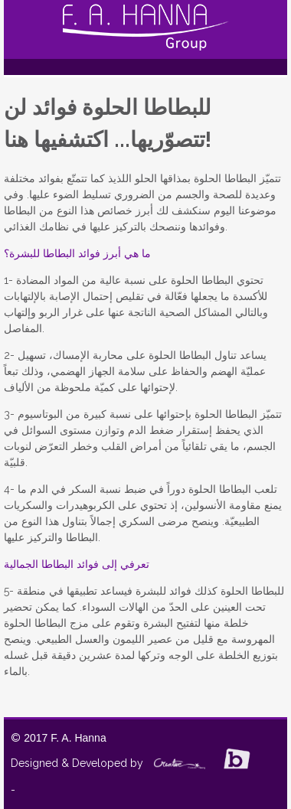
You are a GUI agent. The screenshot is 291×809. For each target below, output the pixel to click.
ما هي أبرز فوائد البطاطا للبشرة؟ (77, 253)
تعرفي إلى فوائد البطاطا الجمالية (76, 564)
